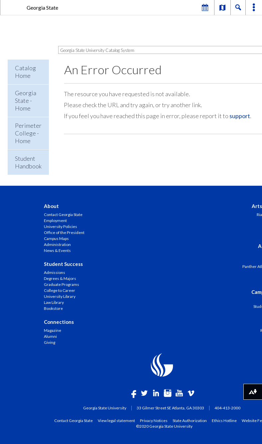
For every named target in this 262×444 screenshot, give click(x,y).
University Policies (60, 226)
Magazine (52, 330)
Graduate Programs (61, 284)
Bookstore (53, 308)
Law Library (54, 302)
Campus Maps (56, 238)
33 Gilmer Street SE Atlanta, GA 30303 (170, 407)
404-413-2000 (227, 407)
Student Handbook (28, 162)
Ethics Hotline (224, 420)
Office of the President (64, 232)
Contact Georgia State (63, 214)
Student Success (63, 264)
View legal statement (116, 420)
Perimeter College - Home (28, 133)
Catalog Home (25, 71)
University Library (59, 296)
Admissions (54, 272)
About (51, 206)
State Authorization (190, 420)
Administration (57, 244)
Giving (49, 342)
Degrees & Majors (60, 278)
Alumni (50, 336)
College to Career (59, 290)
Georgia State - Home (25, 100)
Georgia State (42, 7)
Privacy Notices (154, 420)
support (239, 115)
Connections (59, 322)
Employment (55, 220)
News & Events (57, 250)
